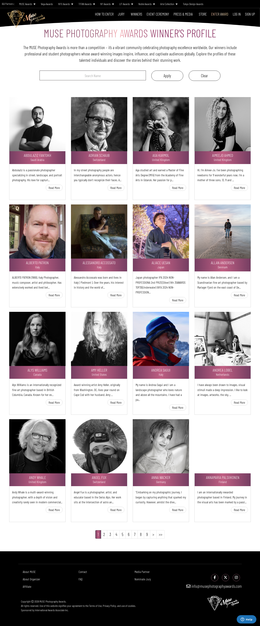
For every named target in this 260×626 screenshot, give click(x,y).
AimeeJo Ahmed (222, 155)
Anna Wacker (160, 477)
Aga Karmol (161, 155)
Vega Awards (47, 4)
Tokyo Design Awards (193, 4)
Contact (83, 572)
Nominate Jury (143, 579)
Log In (237, 14)
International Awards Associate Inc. (51, 610)
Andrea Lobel (223, 370)
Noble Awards (146, 4)
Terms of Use (95, 605)
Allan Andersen (222, 262)
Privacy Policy (109, 605)
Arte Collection (168, 4)
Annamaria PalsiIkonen (222, 477)
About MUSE (29, 572)
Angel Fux (99, 477)
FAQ (81, 579)
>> (160, 534)
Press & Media (183, 14)
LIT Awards (126, 4)
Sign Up (250, 14)
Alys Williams (37, 370)
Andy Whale (37, 477)
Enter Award (219, 14)
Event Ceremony (158, 14)
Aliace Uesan (161, 262)
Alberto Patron (37, 262)
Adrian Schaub (99, 155)
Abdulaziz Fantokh (37, 155)
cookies (131, 605)
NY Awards (107, 4)
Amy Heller (99, 370)
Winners (136, 14)
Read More (54, 188)
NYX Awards (65, 4)
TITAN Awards (87, 4)
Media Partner (142, 572)
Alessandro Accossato (99, 262)
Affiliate (27, 586)
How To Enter (104, 14)
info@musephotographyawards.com (214, 586)
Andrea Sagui (160, 370)
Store (203, 14)
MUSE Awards (27, 4)
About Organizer (31, 579)
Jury (121, 14)
